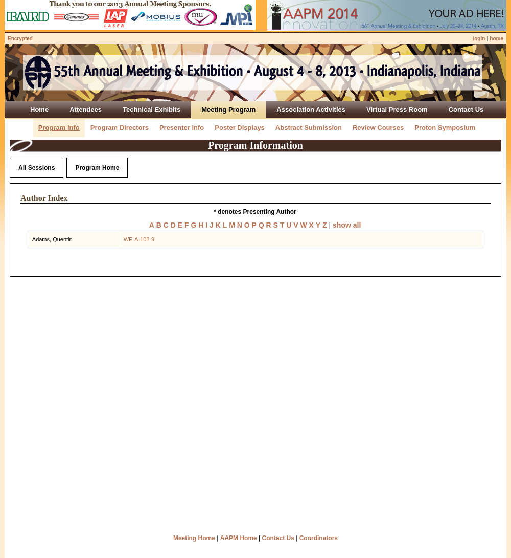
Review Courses (378, 127)
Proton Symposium (444, 127)
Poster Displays (240, 127)
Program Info (59, 127)
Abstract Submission (308, 127)
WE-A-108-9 (139, 239)
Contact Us (278, 538)
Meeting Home (194, 538)
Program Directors (119, 127)
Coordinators (318, 538)
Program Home (97, 167)
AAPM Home (238, 538)
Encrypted (20, 38)
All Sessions (36, 167)
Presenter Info (181, 127)
